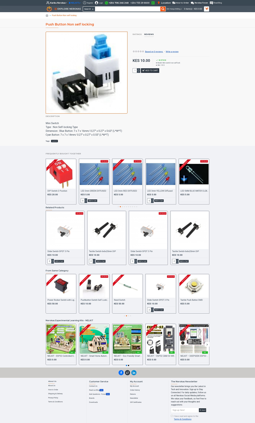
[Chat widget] (127, 211)
